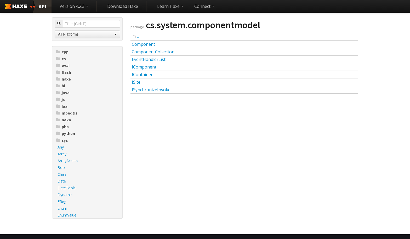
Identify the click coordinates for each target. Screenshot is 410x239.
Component (143, 44)
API (42, 6)
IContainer (142, 74)
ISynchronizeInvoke (151, 90)
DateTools (67, 187)
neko (63, 119)
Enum (62, 208)
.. (138, 36)
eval (63, 65)
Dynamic (65, 194)
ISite (136, 82)
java (63, 92)
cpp (62, 51)
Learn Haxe (170, 6)
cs (61, 58)
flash (63, 72)
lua (61, 106)
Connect (204, 6)
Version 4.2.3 (74, 6)
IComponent (144, 67)
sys (62, 140)
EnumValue (67, 215)
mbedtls (66, 113)
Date (62, 181)
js (60, 99)
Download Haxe (122, 6)
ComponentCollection (153, 52)
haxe (63, 79)
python (65, 133)
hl (60, 85)
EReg (62, 201)
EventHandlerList (149, 59)
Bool (62, 167)
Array (62, 153)
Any (61, 147)
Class (62, 174)
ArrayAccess (68, 160)
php (62, 126)
